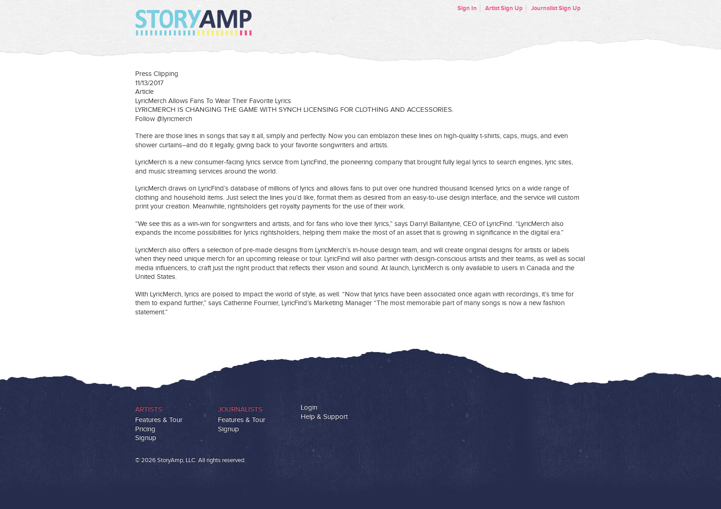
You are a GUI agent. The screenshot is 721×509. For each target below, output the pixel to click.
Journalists (240, 409)
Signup (145, 438)
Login (309, 407)
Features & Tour (159, 420)
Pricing (145, 429)
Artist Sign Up (504, 8)
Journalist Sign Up (556, 8)
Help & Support (324, 417)
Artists (148, 409)
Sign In (467, 8)
